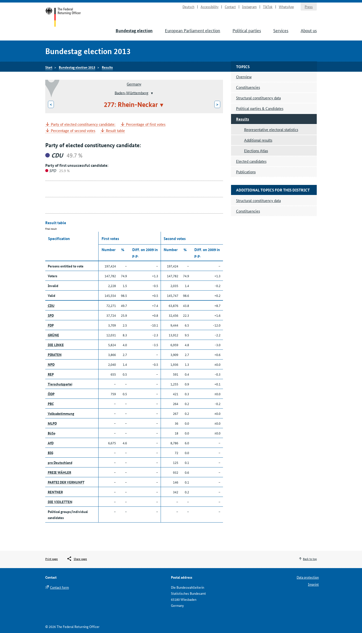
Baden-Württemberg (131, 92)
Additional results (258, 140)
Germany (134, 84)
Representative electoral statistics (271, 129)
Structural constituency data (258, 97)
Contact (230, 6)
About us (309, 30)
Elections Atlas (256, 150)
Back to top (310, 558)
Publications (246, 171)
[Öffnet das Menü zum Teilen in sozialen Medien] (77, 559)
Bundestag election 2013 (77, 67)
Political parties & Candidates (259, 108)
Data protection (308, 577)
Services (280, 30)
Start (63, 17)
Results (107, 67)
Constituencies (248, 87)
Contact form (59, 587)
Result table (115, 130)
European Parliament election (192, 30)
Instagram (249, 6)
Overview (244, 76)
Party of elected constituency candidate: (83, 124)
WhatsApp (286, 6)
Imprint (313, 584)
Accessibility (209, 6)
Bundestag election (134, 30)
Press (309, 6)
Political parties (247, 30)
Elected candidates (251, 161)
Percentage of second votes (73, 130)
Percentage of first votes (145, 124)
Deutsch (188, 6)
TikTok (268, 6)
